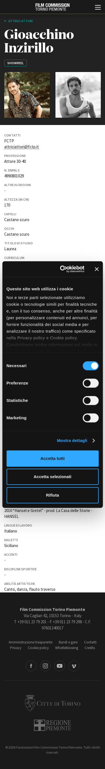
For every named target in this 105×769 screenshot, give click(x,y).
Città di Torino (52, 702)
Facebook (31, 666)
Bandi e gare (68, 642)
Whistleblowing (66, 647)
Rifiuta (52, 495)
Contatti (90, 642)
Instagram (45, 666)
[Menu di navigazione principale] (98, 8)
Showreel (15, 63)
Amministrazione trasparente (30, 642)
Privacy (15, 647)
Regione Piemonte (52, 725)
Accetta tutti (52, 458)
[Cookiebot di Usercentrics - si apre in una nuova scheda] (62, 269)
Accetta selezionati (52, 476)
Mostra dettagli (72, 440)
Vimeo (74, 666)
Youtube (59, 666)
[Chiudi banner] (97, 269)
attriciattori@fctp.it (21, 146)
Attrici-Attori (20, 21)
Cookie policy (38, 647)
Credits (90, 647)
